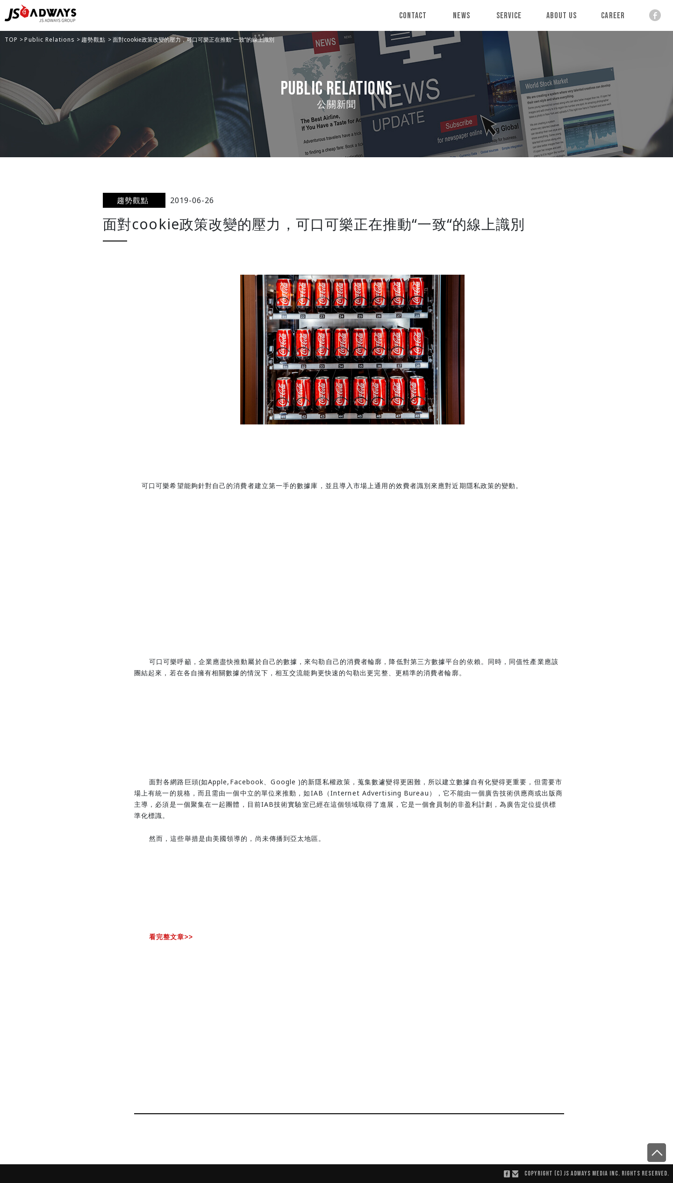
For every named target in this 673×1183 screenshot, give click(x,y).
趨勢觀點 (94, 40)
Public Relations (50, 40)
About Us (561, 16)
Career (613, 16)
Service (509, 16)
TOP (12, 40)
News (461, 16)
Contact (413, 16)
